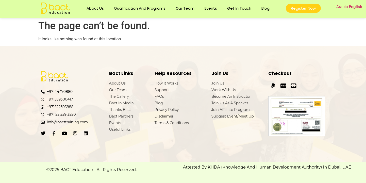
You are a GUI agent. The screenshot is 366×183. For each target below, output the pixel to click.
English (355, 6)
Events (211, 8)
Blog (265, 8)
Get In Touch (239, 8)
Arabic (342, 6)
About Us (95, 8)
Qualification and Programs (139, 8)
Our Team (185, 8)
